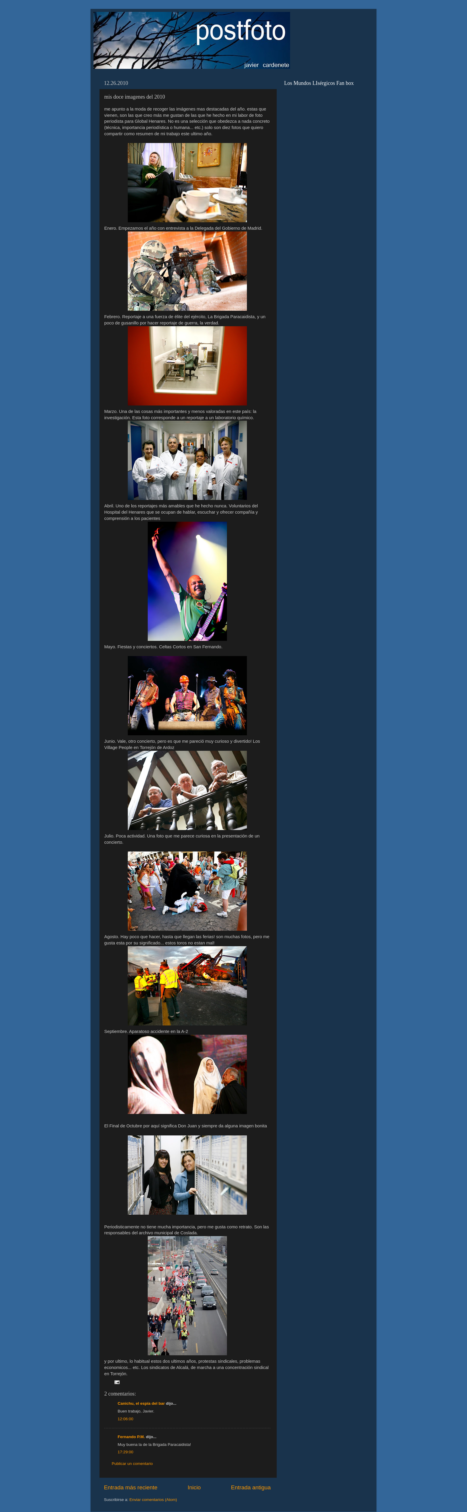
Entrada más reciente (131, 1487)
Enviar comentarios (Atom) (153, 1499)
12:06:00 (125, 1419)
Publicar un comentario (132, 1463)
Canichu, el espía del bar (141, 1403)
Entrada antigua (251, 1487)
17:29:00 (125, 1452)
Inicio (194, 1487)
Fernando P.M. (131, 1437)
